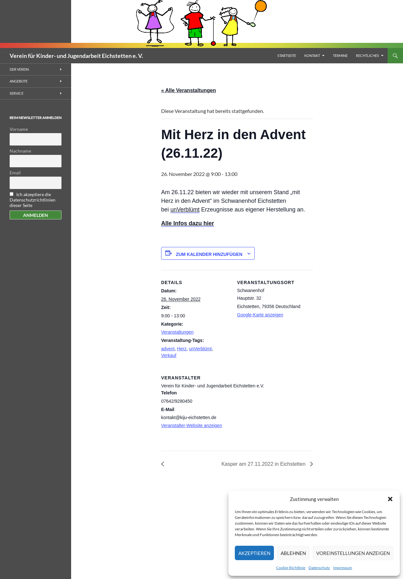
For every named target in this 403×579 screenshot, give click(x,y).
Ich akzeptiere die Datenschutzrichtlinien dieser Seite (32, 200)
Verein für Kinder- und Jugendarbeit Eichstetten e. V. (76, 55)
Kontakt (312, 55)
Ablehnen (293, 553)
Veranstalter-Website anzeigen (191, 425)
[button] (390, 499)
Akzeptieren (254, 553)
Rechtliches (367, 55)
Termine (340, 55)
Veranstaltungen (177, 332)
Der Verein (19, 69)
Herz (182, 348)
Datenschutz (319, 567)
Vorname (19, 129)
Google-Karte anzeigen (260, 314)
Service (16, 93)
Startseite (286, 55)
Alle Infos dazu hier (187, 223)
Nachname (20, 151)
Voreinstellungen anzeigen (353, 553)
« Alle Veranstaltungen (188, 90)
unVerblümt (185, 209)
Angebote (19, 81)
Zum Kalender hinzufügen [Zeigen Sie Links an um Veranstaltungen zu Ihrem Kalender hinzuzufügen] (209, 254)
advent (168, 348)
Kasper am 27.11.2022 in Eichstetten (264, 464)
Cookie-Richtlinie (290, 567)
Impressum (342, 567)
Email (15, 172)
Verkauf (168, 355)
